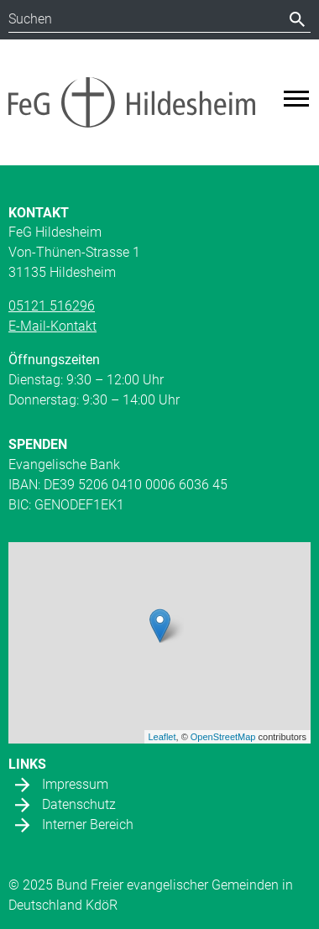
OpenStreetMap (223, 737)
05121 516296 (51, 306)
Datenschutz (79, 804)
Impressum (75, 784)
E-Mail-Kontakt (52, 326)
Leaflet (162, 737)
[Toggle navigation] (296, 98)
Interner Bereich (87, 824)
